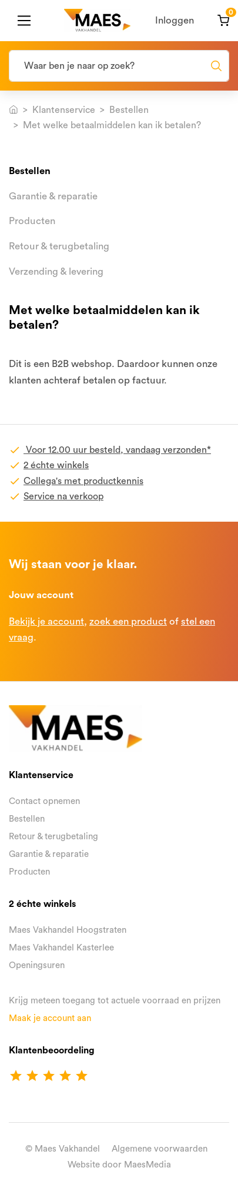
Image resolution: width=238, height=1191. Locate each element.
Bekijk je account (46, 621)
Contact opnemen (44, 801)
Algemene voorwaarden (159, 1149)
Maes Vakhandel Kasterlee (61, 947)
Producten (32, 221)
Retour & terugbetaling (59, 246)
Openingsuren (37, 965)
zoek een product (128, 621)
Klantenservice (63, 110)
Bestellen (129, 110)
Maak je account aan (50, 1018)
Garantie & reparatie (53, 196)
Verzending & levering (56, 271)
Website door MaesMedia (119, 1164)
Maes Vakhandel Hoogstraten (67, 930)
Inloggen (174, 20)
